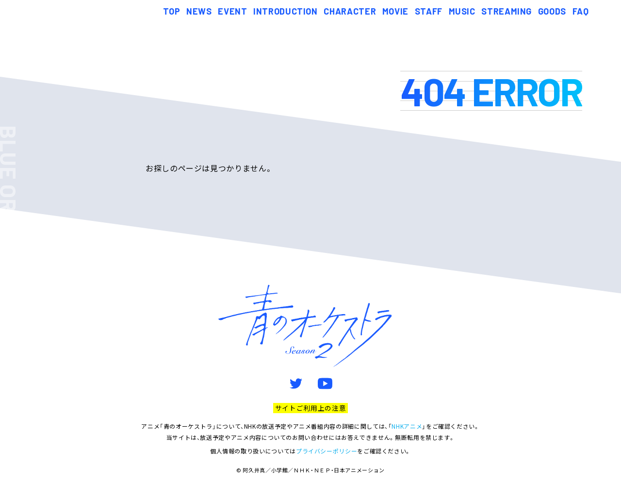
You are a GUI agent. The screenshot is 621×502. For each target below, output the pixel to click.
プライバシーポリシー (326, 451)
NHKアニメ (407, 426)
